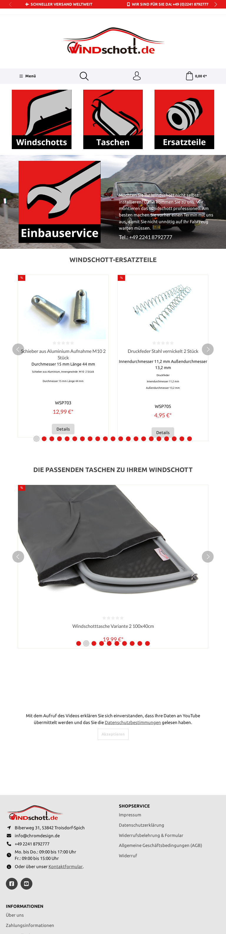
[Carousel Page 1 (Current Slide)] (36, 379)
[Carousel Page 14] (136, 379)
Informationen (24, 847)
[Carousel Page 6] (74, 379)
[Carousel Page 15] (143, 379)
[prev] (18, 290)
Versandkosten (128, 917)
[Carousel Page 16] (151, 379)
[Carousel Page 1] (78, 584)
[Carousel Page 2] (44, 379)
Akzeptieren (113, 675)
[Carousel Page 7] (82, 379)
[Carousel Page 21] (189, 379)
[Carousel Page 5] (67, 379)
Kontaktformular (66, 807)
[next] (208, 290)
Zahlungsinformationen (30, 865)
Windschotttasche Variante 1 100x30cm (113, 566)
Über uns (15, 855)
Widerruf (128, 796)
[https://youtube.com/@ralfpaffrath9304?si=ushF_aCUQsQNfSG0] (26, 824)
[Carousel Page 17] (159, 379)
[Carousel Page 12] (120, 379)
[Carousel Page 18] (166, 379)
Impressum (130, 755)
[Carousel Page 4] (59, 379)
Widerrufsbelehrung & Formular (151, 775)
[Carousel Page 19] (174, 379)
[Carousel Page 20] (182, 379)
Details (128, 369)
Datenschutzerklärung (141, 765)
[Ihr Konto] (136, 76)
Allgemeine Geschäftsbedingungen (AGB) (160, 785)
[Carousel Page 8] (90, 379)
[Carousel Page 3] (51, 379)
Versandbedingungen (27, 875)
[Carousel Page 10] (105, 379)
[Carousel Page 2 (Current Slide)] (86, 584)
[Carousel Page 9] (97, 379)
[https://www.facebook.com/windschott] (12, 824)
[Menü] (27, 76)
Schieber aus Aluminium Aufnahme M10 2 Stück (128, 295)
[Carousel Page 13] (128, 379)
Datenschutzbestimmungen (133, 662)
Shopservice (134, 747)
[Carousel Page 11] (113, 379)
